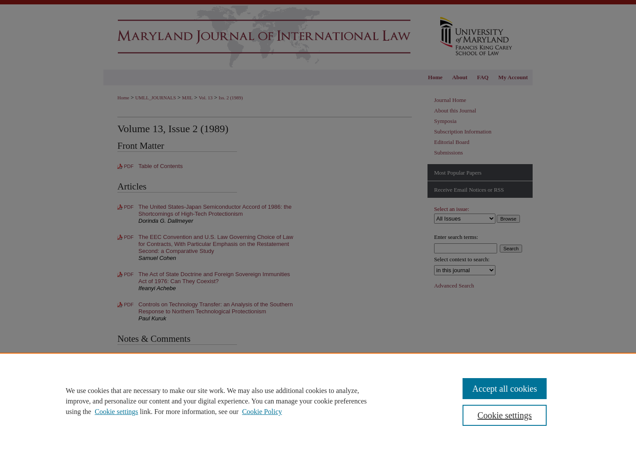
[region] (318, 401)
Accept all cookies (504, 388)
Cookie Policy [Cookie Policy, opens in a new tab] (262, 411)
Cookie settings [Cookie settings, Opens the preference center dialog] (504, 415)
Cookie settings (116, 411)
